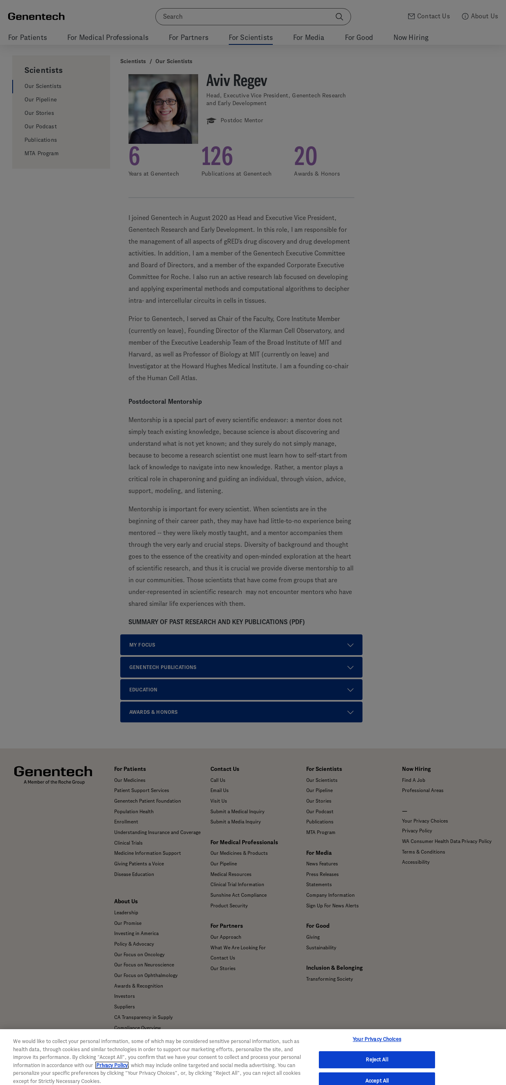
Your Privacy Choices (377, 1048)
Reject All (377, 1069)
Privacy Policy (112, 1074)
